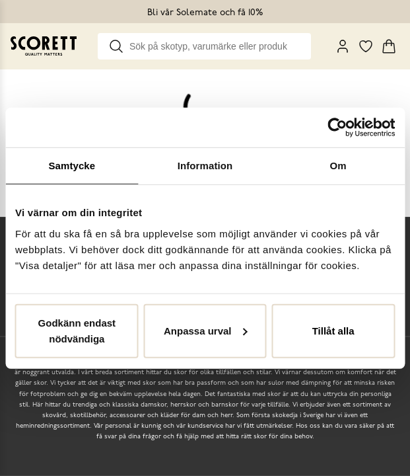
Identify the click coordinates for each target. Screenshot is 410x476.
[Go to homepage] (44, 46)
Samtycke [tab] (71, 165)
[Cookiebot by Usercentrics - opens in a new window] (337, 128)
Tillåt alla (333, 330)
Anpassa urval (206, 330)
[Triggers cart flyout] (388, 46)
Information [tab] (205, 165)
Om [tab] (338, 165)
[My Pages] (342, 46)
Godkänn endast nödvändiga (77, 330)
